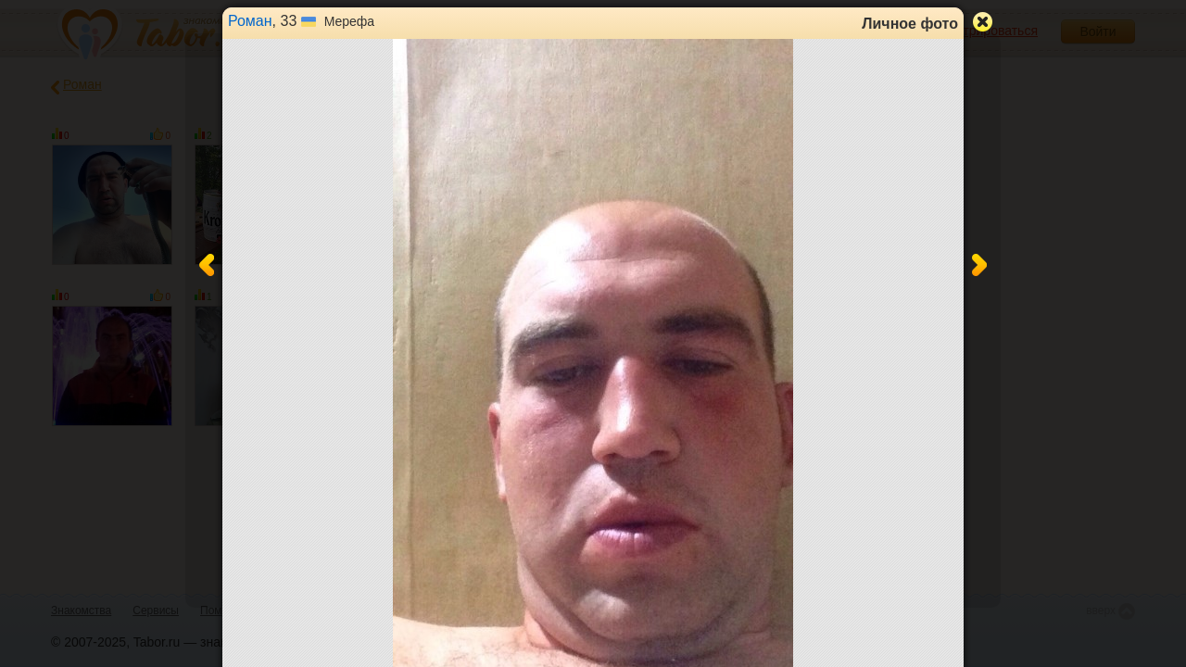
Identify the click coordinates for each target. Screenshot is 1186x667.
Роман (250, 21)
